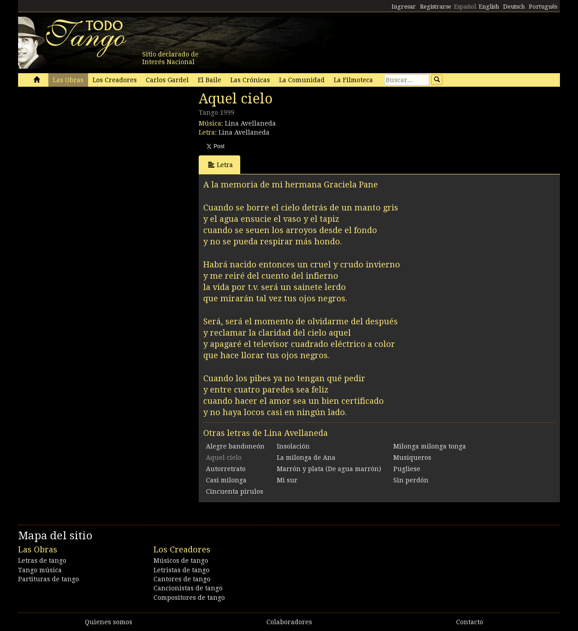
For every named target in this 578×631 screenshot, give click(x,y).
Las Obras (68, 80)
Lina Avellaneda (250, 123)
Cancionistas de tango (188, 588)
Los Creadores (115, 80)
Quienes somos (108, 622)
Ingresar (404, 6)
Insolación (293, 446)
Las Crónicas (250, 80)
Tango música (40, 570)
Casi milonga (226, 480)
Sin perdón (411, 480)
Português (543, 6)
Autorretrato (226, 468)
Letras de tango (42, 560)
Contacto (469, 622)
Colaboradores (289, 622)
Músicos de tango (181, 560)
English (489, 6)
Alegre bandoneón (235, 446)
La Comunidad (302, 80)
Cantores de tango (182, 579)
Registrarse (435, 6)
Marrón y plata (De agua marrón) (329, 468)
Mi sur (287, 480)
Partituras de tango (48, 579)
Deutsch (514, 6)
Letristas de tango (182, 570)
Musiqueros (412, 457)
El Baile (209, 80)
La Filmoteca (353, 80)
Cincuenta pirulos (234, 491)
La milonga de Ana (306, 457)
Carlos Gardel (167, 80)
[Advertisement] (86, 152)
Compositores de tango (189, 597)
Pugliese (406, 468)
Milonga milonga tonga (429, 446)
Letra (220, 164)
